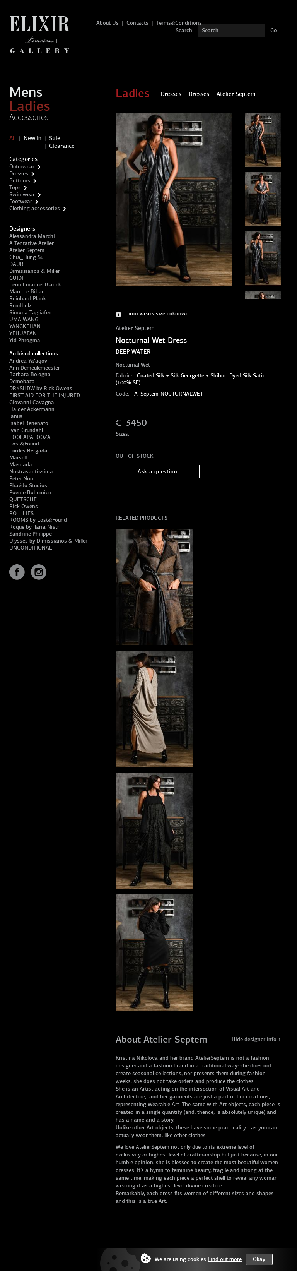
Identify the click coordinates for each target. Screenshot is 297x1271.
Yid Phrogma (24, 340)
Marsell (18, 457)
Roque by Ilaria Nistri (35, 527)
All (12, 138)
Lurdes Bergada (28, 450)
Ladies (29, 106)
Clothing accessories (34, 208)
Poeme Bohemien (30, 492)
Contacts (137, 23)
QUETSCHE (23, 499)
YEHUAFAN (23, 333)
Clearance (62, 145)
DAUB (16, 264)
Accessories (28, 117)
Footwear (20, 201)
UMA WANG (23, 319)
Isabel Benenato (28, 423)
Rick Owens (23, 506)
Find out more (225, 1259)
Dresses (18, 173)
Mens (26, 92)
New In (32, 138)
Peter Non (21, 478)
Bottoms (19, 180)
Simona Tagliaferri (31, 312)
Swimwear (22, 194)
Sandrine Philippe (30, 534)
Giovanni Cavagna (31, 402)
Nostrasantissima (31, 471)
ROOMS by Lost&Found (38, 520)
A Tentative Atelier (31, 243)
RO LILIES (21, 513)
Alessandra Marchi (32, 236)
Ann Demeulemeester (34, 368)
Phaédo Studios (28, 485)
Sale (54, 138)
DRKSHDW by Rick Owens (40, 388)
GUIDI (16, 278)
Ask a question (158, 471)
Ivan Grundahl (26, 430)
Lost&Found (24, 443)
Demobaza (22, 381)
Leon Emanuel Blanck (35, 284)
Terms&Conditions (179, 23)
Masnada (20, 464)
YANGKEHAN (25, 326)
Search (184, 30)
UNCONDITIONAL (30, 548)
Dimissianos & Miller (34, 271)
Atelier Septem (26, 250)
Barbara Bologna (30, 374)
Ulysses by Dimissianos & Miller (48, 541)
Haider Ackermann (32, 409)
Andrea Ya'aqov (28, 361)
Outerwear (21, 166)
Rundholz (20, 305)
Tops (15, 187)
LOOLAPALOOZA (30, 437)
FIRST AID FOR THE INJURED (44, 395)
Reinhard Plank (27, 298)
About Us (107, 23)
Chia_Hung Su (26, 257)
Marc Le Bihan (27, 291)
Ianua (16, 416)
